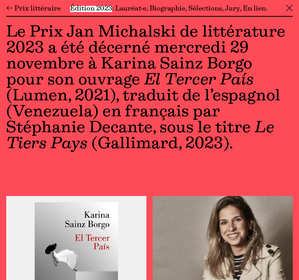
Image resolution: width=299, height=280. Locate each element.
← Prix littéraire (33, 9)
